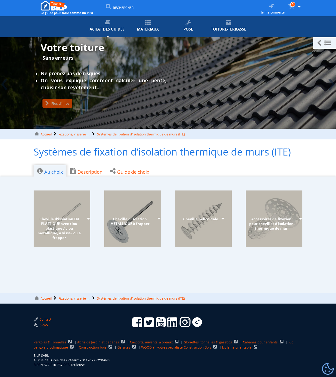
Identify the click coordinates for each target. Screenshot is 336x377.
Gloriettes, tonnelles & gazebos (208, 342)
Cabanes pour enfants (261, 342)
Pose (188, 26)
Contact (42, 319)
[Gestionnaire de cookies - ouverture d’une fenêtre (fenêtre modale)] (328, 369)
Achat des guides (107, 26)
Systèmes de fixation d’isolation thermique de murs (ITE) (141, 134)
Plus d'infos (57, 103)
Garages (124, 347)
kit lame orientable (237, 347)
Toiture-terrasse (228, 26)
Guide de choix (129, 171)
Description (86, 171)
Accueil (46, 134)
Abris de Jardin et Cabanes (98, 342)
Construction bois (93, 347)
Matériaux (148, 26)
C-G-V (41, 325)
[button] (324, 43)
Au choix (50, 171)
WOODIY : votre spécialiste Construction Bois (176, 347)
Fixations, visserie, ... (74, 134)
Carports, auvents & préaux (152, 342)
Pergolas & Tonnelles (50, 342)
